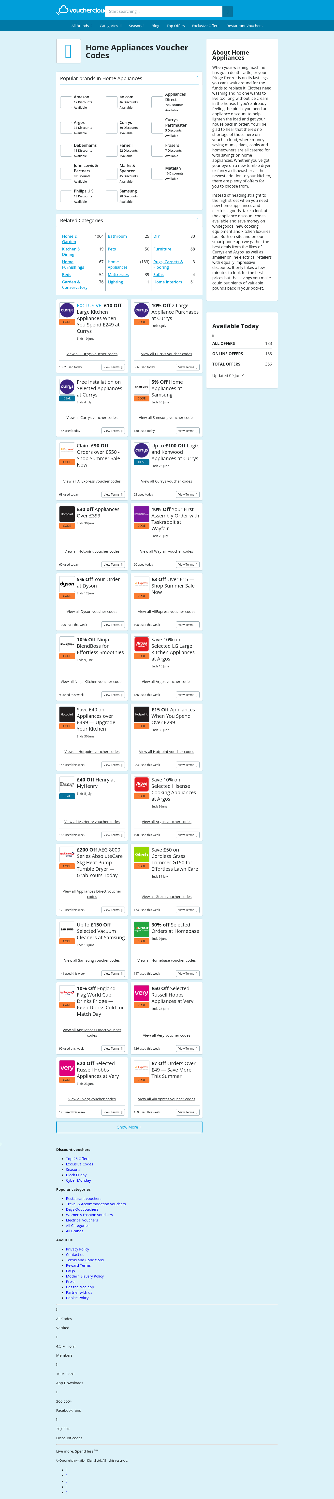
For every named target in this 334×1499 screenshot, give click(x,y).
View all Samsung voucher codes (166, 417)
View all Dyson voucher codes (92, 611)
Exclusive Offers (205, 25)
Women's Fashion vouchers (89, 1214)
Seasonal (136, 25)
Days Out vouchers (82, 1209)
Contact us (75, 1254)
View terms (112, 367)
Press (70, 1281)
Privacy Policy (77, 1249)
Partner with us (79, 1292)
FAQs (70, 1270)
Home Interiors (167, 282)
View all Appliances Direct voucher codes (92, 894)
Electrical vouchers (82, 1220)
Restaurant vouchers (244, 25)
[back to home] (83, 10)
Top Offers (176, 25)
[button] (82, 25)
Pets (112, 249)
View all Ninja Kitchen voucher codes (92, 681)
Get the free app (80, 1286)
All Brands (75, 1230)
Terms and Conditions (85, 1259)
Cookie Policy (77, 1297)
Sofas (158, 274)
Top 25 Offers (77, 1158)
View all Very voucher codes (166, 1035)
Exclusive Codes (79, 1163)
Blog (155, 25)
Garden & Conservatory (74, 284)
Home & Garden (69, 239)
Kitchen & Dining (71, 251)
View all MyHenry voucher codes (92, 821)
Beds (67, 274)
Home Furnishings (73, 264)
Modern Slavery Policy (85, 1276)
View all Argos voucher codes (166, 681)
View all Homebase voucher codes (166, 960)
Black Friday (76, 1174)
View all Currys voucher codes (92, 353)
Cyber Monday (78, 1180)
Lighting (115, 282)
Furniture (162, 249)
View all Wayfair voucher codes (166, 551)
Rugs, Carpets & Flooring (168, 264)
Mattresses (118, 274)
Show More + (129, 1127)
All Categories (77, 1225)
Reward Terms (78, 1265)
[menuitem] (82, 25)
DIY (156, 236)
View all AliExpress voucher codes (92, 481)
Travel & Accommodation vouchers (96, 1203)
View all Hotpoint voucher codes (91, 551)
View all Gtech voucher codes (167, 896)
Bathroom (117, 236)
